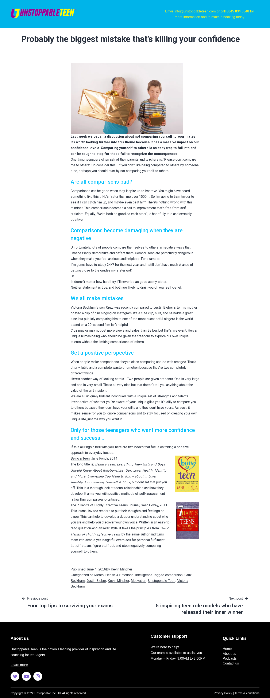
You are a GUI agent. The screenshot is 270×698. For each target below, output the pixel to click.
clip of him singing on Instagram (108, 313)
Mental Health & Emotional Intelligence (123, 575)
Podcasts (230, 658)
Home (227, 649)
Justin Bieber (96, 580)
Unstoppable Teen (161, 580)
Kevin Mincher (121, 569)
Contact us (231, 663)
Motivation (138, 580)
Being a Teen (80, 458)
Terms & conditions (247, 693)
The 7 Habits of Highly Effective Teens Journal (105, 505)
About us (229, 653)
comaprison (174, 575)
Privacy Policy (223, 693)
